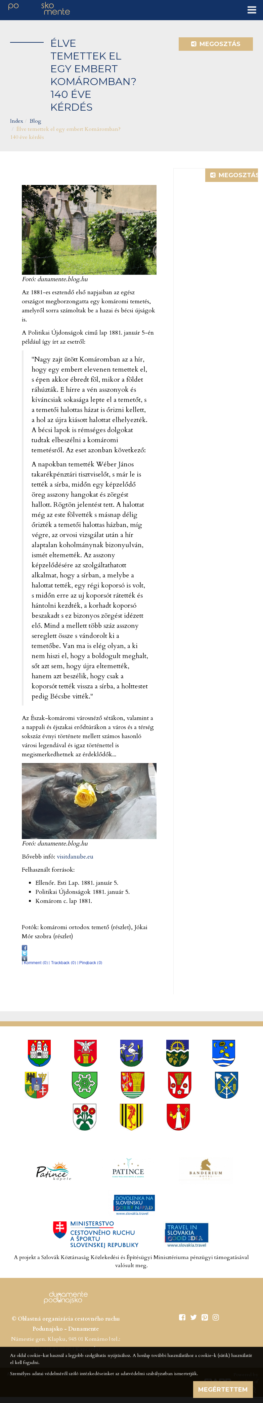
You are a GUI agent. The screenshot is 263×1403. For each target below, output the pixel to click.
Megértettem (223, 1389)
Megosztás (215, 44)
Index (16, 121)
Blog (35, 121)
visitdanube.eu (75, 856)
